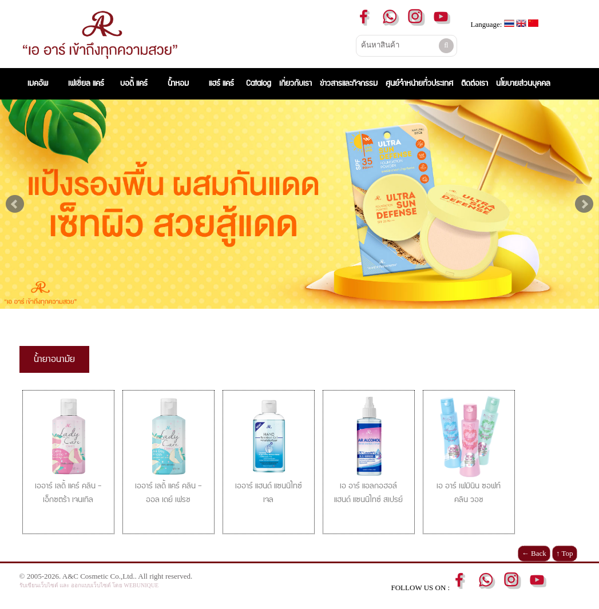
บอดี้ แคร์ (134, 83)
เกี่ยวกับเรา (295, 83)
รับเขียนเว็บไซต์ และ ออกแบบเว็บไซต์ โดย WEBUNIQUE (89, 585)
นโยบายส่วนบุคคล (523, 83)
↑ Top (564, 553)
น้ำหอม (178, 83)
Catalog (258, 83)
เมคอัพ (39, 83)
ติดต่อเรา (474, 83)
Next (584, 204)
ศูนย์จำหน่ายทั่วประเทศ (419, 83)
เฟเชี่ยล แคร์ (86, 83)
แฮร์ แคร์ (221, 83)
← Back (534, 553)
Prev (15, 204)
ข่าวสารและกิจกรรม (349, 83)
